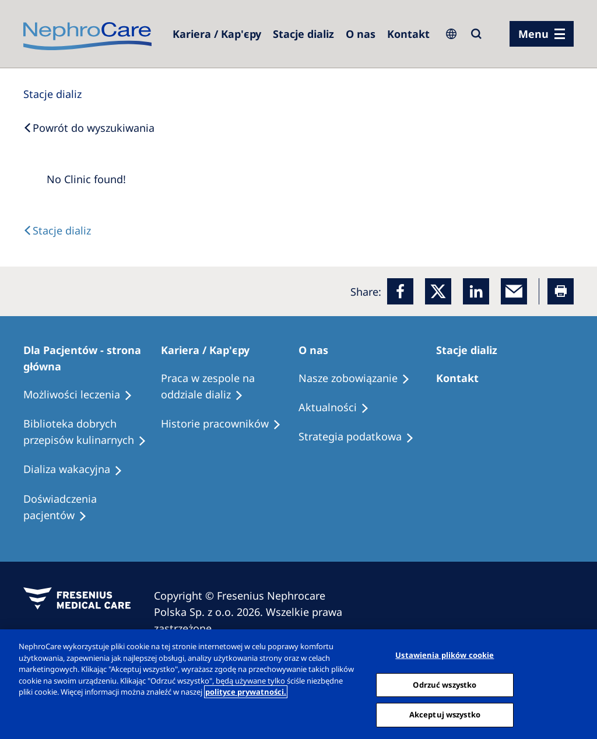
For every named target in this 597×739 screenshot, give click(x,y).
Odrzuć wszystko (444, 685)
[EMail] (514, 291)
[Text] (57, 230)
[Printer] (560, 291)
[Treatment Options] (83, 395)
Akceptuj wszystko (444, 714)
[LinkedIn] (476, 291)
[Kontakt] (408, 34)
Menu (533, 34)
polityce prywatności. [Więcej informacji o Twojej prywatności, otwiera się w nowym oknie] (245, 692)
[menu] (542, 34)
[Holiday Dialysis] (78, 469)
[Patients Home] (92, 358)
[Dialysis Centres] (217, 34)
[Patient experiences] (92, 507)
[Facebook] (400, 291)
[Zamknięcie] (578, 683)
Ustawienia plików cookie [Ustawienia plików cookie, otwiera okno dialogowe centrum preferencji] (444, 655)
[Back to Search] (88, 128)
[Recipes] (92, 432)
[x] (438, 291)
